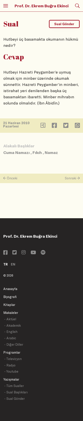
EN (13, 264)
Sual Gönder (64, 24)
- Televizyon (13, 359)
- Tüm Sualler (14, 386)
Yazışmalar (11, 379)
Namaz (51, 152)
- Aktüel (10, 319)
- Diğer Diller (13, 344)
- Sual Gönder (14, 398)
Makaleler (10, 313)
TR (5, 264)
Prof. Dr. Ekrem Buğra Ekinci (42, 5)
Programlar (11, 352)
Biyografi (10, 297)
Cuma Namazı (16, 152)
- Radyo (9, 365)
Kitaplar (9, 305)
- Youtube (11, 371)
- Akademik (12, 325)
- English (10, 332)
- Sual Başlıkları (16, 392)
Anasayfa (10, 289)
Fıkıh (37, 152)
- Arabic (10, 338)
